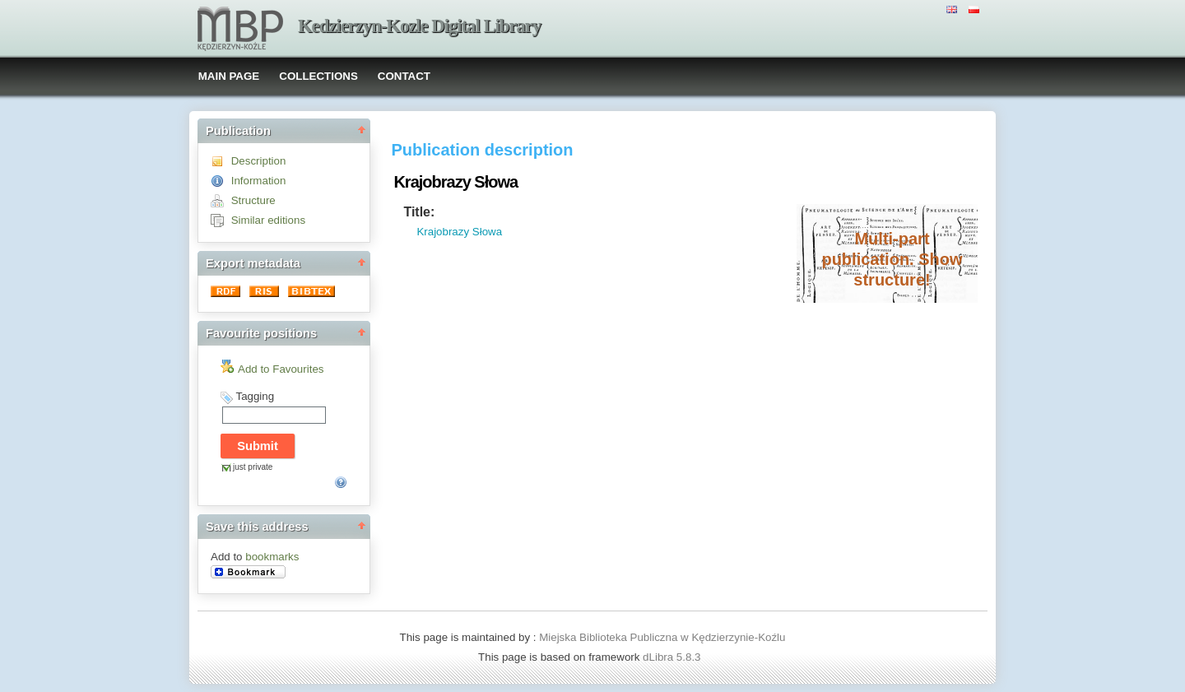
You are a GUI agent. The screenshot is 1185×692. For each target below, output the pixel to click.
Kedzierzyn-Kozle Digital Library (419, 26)
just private (252, 466)
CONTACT (404, 76)
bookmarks (272, 556)
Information (258, 180)
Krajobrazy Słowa (459, 231)
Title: (418, 212)
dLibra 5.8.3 (673, 657)
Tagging (254, 396)
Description (258, 161)
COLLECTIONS (318, 76)
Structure (253, 200)
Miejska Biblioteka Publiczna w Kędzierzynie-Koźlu (662, 637)
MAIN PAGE (229, 76)
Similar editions (268, 220)
